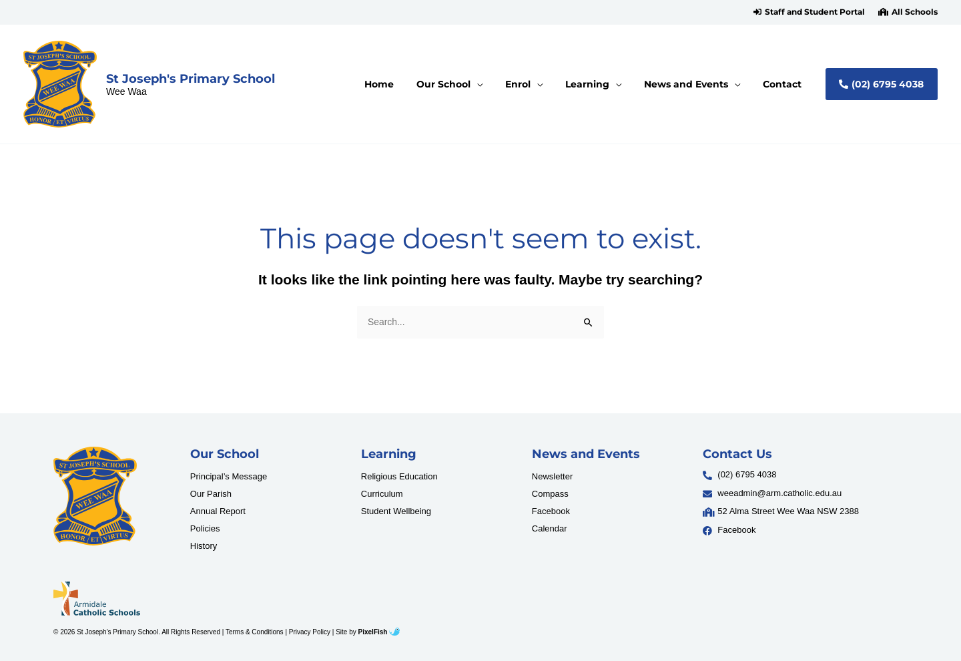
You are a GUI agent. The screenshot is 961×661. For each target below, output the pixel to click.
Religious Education (399, 477)
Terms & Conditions (255, 632)
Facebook (551, 512)
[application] (503, 84)
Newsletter (552, 477)
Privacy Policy (309, 632)
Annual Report (218, 512)
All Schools (915, 12)
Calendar (549, 529)
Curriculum (382, 494)
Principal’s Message (228, 477)
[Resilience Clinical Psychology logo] (95, 496)
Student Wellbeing (396, 512)
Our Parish (211, 494)
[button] (809, 12)
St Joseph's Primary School (190, 78)
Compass (550, 494)
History (203, 546)
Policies (205, 529)
